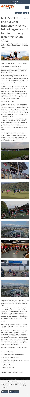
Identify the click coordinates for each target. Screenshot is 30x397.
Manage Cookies (14, 391)
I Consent (4, 391)
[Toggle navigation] (27, 7)
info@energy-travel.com (16, 3)
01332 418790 (15, 1)
